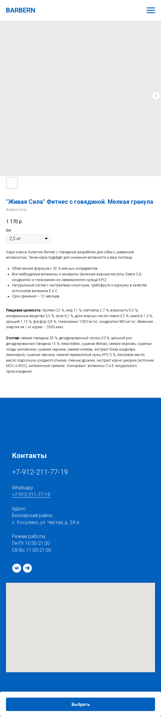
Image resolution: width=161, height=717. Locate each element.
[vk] (16, 568)
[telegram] (27, 568)
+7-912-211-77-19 (40, 472)
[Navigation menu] (151, 10)
